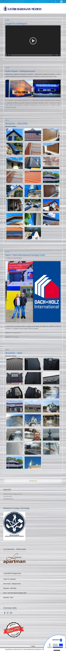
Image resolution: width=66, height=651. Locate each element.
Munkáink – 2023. (14, 353)
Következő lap (33, 481)
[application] (33, 40)
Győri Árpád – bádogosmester (20, 71)
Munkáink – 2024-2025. (16, 123)
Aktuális (7, 20)
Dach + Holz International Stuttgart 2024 (25, 255)
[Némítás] (57, 55)
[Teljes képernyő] (59, 55)
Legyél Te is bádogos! (16, 23)
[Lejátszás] (6, 55)
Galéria (7, 120)
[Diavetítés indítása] (10, 126)
